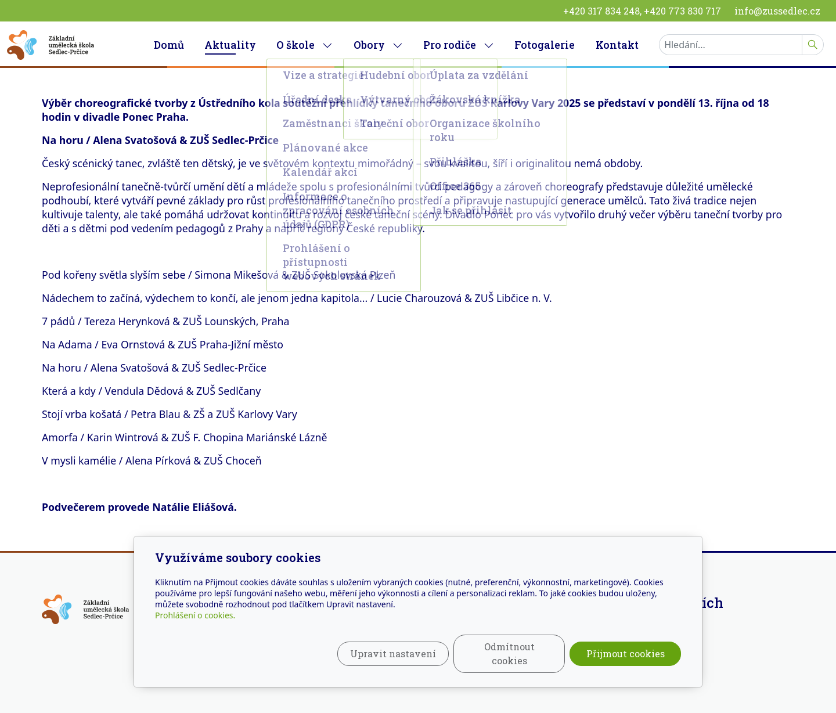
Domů (169, 45)
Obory (378, 45)
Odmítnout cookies (509, 653)
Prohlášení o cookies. (195, 615)
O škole (304, 45)
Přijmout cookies (625, 653)
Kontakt (617, 45)
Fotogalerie (544, 45)
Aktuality (230, 45)
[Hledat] (813, 44)
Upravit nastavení (393, 653)
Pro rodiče (458, 45)
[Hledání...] (730, 44)
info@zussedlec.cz (777, 11)
